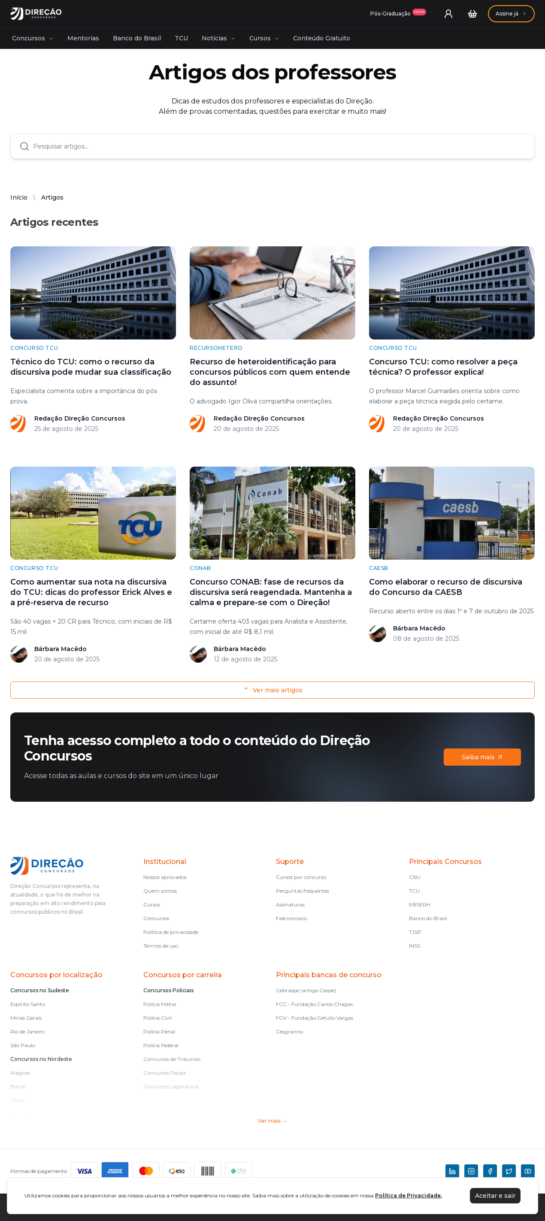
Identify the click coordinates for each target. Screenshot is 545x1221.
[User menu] (448, 13)
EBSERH (419, 904)
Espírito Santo (27, 1004)
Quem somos (160, 891)
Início (18, 197)
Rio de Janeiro (27, 1031)
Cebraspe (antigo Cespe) (306, 990)
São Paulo (22, 1045)
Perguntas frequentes (302, 891)
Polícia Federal (161, 1045)
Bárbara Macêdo (60, 649)
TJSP (415, 932)
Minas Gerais (26, 1018)
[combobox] (279, 146)
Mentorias (83, 38)
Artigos (52, 197)
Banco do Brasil (137, 38)
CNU (415, 877)
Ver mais (273, 1121)
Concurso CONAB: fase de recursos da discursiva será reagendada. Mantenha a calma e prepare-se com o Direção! (271, 592)
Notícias (219, 38)
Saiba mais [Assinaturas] (482, 757)
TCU (181, 38)
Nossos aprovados (165, 877)
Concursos (33, 38)
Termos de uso (160, 945)
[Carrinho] (472, 13)
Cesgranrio (289, 1031)
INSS (414, 945)
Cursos (264, 38)
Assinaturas (290, 904)
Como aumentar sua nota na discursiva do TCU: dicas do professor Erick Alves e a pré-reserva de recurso (91, 592)
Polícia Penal (159, 1031)
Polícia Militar (160, 1004)
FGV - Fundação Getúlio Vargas (314, 1018)
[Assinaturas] (398, 13)
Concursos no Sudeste (39, 990)
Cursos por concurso (301, 877)
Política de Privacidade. (408, 1195)
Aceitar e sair (495, 1196)
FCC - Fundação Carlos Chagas (314, 1004)
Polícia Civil (157, 1018)
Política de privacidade (170, 932)
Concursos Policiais (168, 990)
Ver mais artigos (272, 690)
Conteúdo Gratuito (321, 38)
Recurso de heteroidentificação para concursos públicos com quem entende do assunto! (270, 372)
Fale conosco (291, 918)
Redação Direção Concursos (79, 418)
